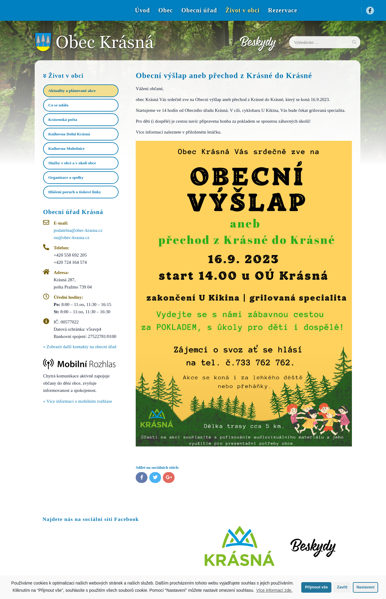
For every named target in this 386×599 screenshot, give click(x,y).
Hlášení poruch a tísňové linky (74, 192)
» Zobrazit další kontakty (79, 346)
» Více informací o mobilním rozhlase (77, 401)
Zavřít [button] (342, 587)
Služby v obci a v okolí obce (72, 163)
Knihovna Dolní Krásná (69, 134)
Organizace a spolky (66, 177)
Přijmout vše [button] (316, 587)
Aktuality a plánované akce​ (72, 90)
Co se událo (58, 105)
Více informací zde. (274, 590)
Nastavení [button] (365, 587)
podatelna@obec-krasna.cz (78, 230)
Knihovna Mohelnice (66, 148)
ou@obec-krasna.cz (71, 237)
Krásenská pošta (62, 119)
